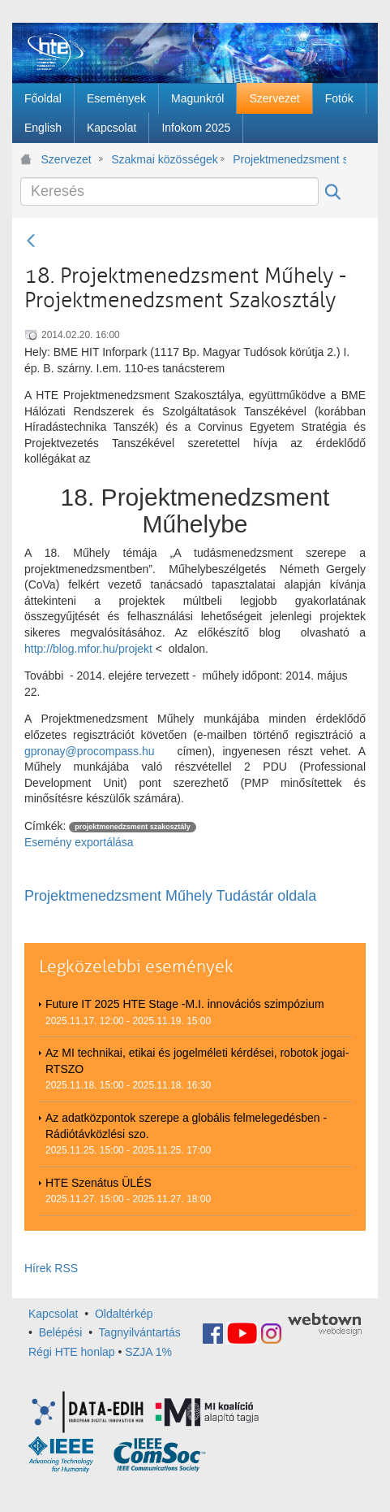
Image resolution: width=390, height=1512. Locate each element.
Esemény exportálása (79, 842)
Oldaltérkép (124, 1313)
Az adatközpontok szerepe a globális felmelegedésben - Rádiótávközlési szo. (186, 1126)
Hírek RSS (51, 1268)
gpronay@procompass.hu (89, 751)
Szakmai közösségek (164, 159)
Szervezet (66, 159)
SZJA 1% (148, 1351)
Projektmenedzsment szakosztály (289, 159)
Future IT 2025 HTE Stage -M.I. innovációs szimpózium (184, 1003)
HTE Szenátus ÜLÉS (98, 1182)
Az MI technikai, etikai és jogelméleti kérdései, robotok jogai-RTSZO (197, 1060)
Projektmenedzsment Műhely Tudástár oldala (170, 896)
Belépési (61, 1332)
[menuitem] (43, 98)
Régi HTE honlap (71, 1351)
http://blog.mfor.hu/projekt (88, 648)
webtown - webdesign (325, 1324)
